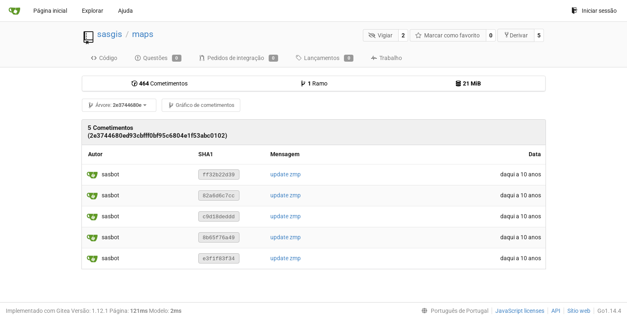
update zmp (285, 174)
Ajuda (125, 10)
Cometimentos (159, 83)
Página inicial (50, 10)
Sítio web (578, 310)
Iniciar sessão (594, 10)
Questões (158, 58)
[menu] (453, 311)
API (555, 310)
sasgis (109, 34)
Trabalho (386, 58)
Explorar (92, 10)
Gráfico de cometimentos (201, 105)
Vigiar (380, 35)
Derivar (516, 35)
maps (142, 34)
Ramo (313, 83)
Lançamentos (324, 58)
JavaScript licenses (519, 310)
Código (104, 58)
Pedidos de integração (238, 58)
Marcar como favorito (447, 35)
